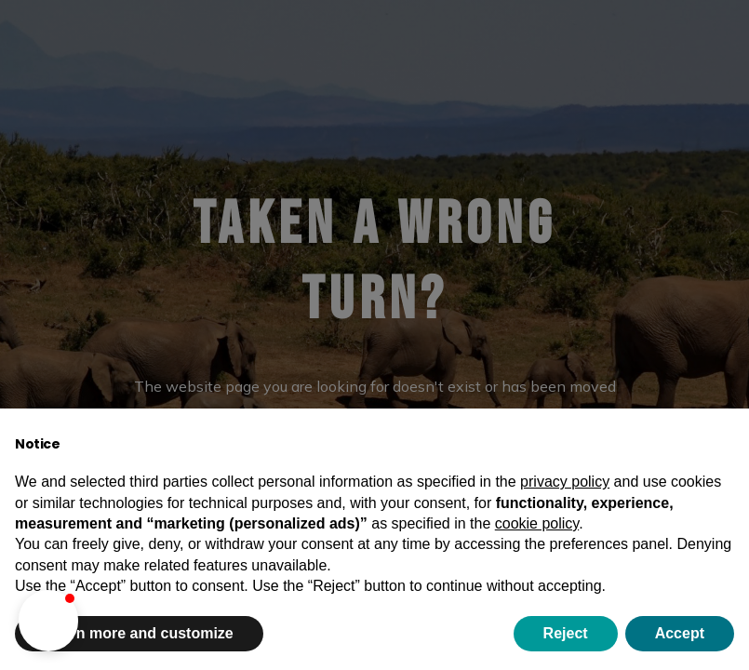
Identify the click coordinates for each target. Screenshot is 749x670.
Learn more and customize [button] (139, 633)
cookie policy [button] (537, 523)
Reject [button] (565, 633)
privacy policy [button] (564, 481)
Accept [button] (679, 633)
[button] (48, 620)
